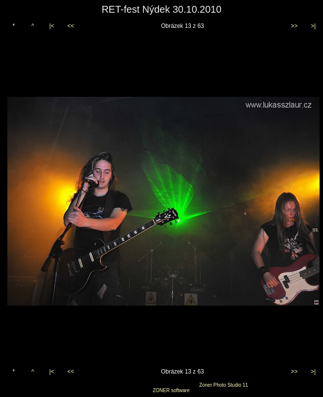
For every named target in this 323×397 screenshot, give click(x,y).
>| (313, 25)
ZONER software (171, 390)
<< (70, 25)
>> (294, 25)
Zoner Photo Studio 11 (223, 385)
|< (51, 25)
